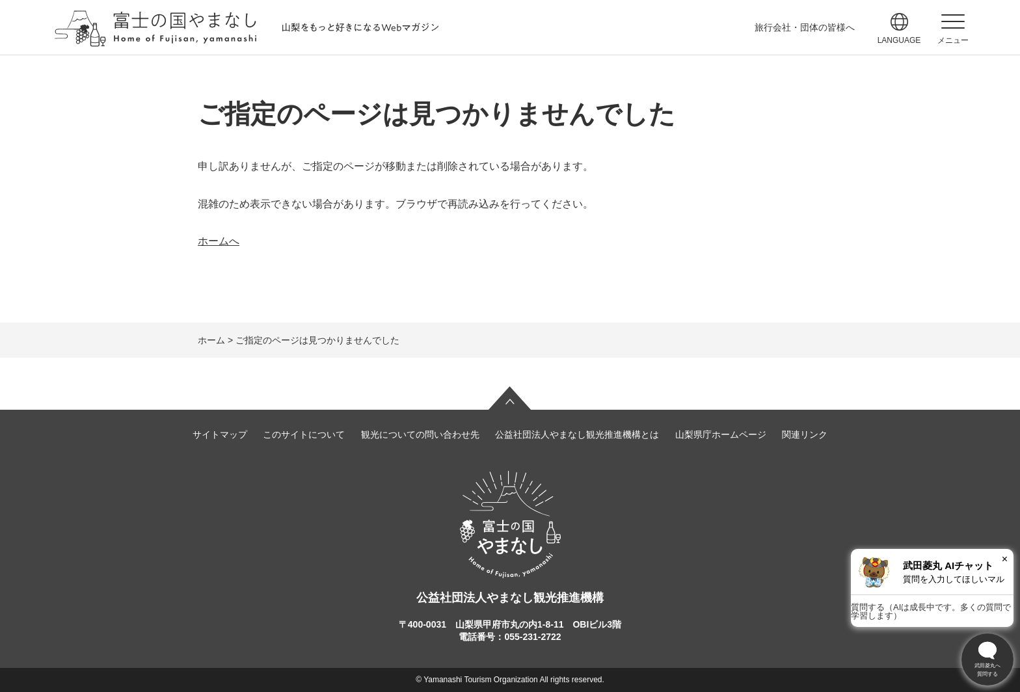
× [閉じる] (1005, 559)
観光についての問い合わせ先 (420, 434)
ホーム (211, 340)
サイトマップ (220, 434)
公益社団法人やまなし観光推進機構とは (577, 434)
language (899, 40)
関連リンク (804, 434)
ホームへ (218, 240)
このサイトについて (304, 434)
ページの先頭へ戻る (510, 398)
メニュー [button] (953, 40)
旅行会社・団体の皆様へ (805, 27)
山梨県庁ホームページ (720, 434)
